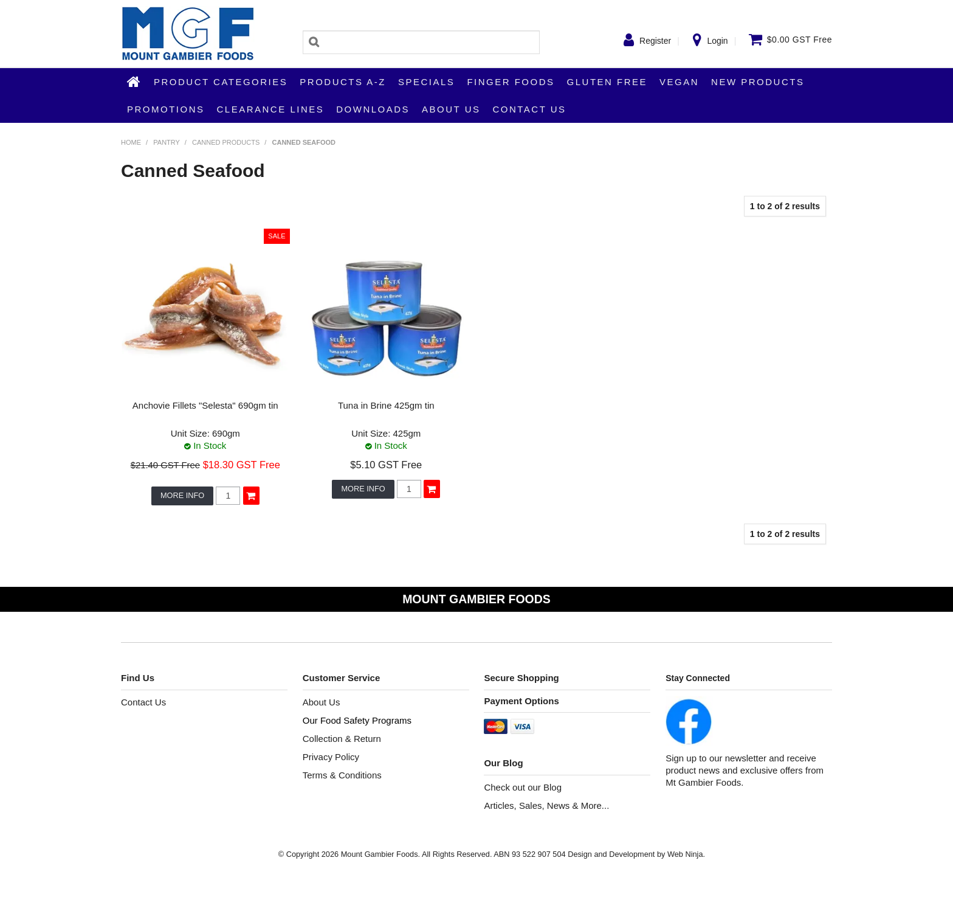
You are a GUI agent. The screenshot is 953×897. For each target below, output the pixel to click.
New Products (757, 82)
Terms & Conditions (342, 775)
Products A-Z (343, 82)
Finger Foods (510, 82)
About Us (451, 109)
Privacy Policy (331, 757)
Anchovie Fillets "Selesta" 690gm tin (205, 405)
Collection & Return (342, 738)
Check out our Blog (523, 787)
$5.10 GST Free (386, 464)
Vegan (679, 82)
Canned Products (226, 142)
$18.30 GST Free (241, 464)
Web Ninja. (686, 854)
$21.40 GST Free (165, 465)
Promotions (166, 109)
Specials (426, 82)
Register (655, 40)
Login (717, 40)
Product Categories (220, 82)
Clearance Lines (271, 109)
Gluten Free (607, 82)
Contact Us (529, 109)
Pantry (166, 142)
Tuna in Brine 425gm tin (386, 405)
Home (134, 81)
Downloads (373, 109)
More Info (182, 495)
